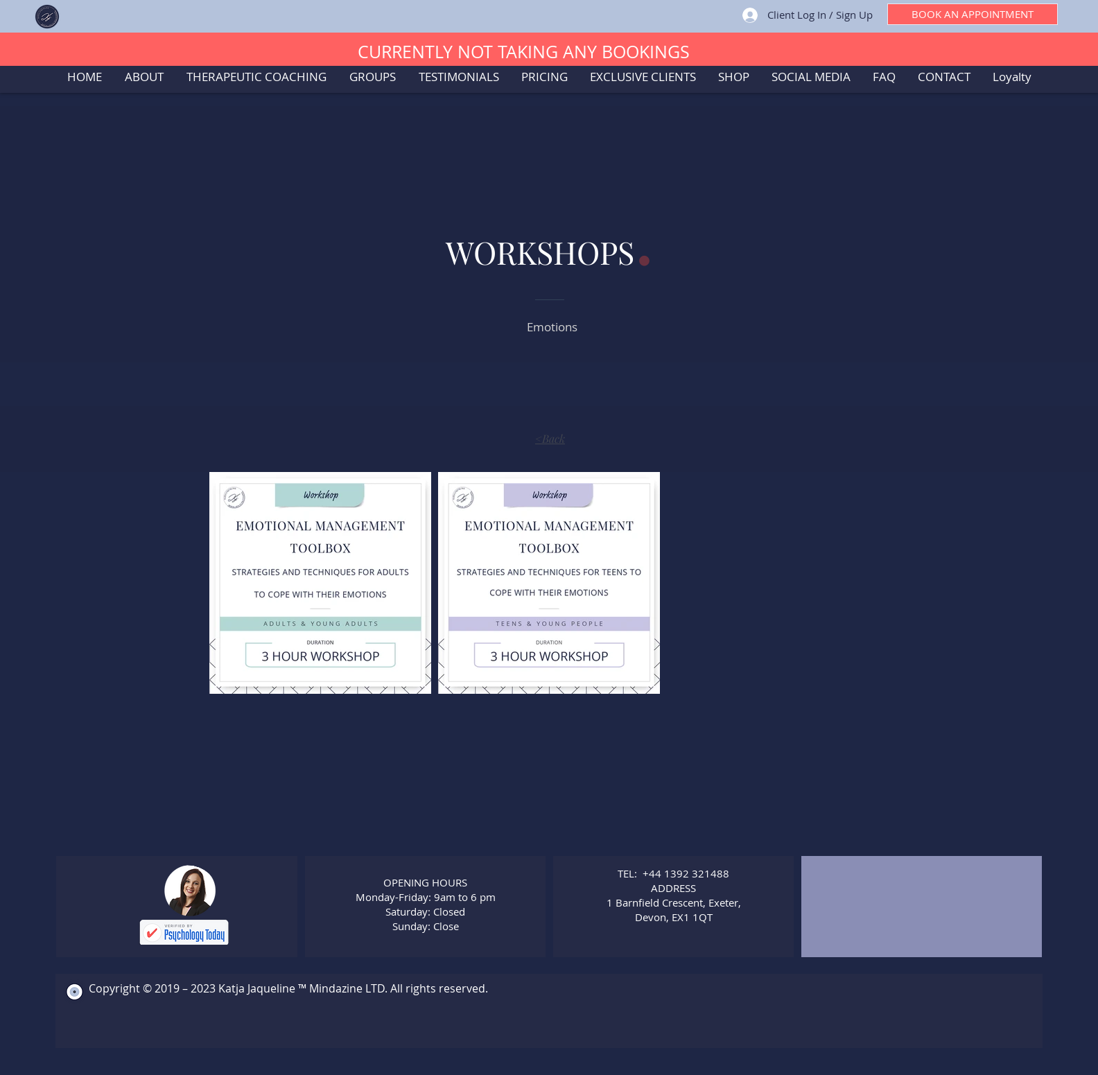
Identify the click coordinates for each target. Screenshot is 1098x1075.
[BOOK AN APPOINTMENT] (972, 14)
